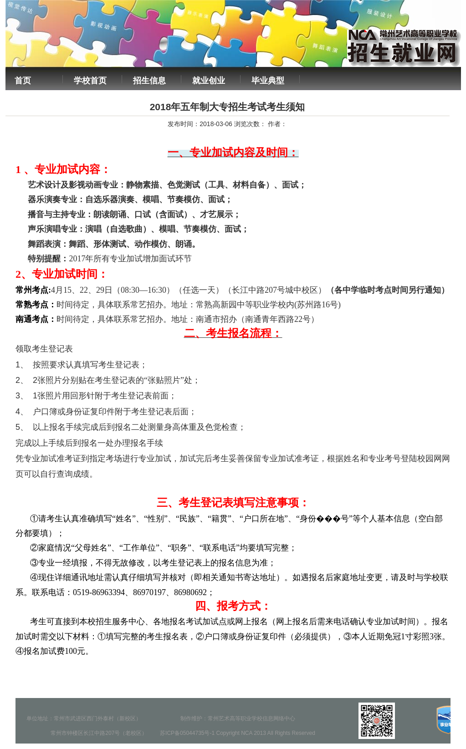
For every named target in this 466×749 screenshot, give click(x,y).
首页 (23, 80)
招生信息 (149, 80)
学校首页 (90, 80)
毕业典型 (267, 80)
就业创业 (208, 80)
